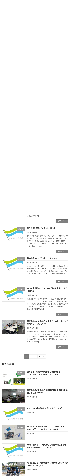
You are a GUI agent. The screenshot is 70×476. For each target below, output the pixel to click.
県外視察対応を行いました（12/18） (42, 258)
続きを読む (62, 221)
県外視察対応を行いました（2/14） (42, 228)
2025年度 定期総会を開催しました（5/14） (45, 408)
